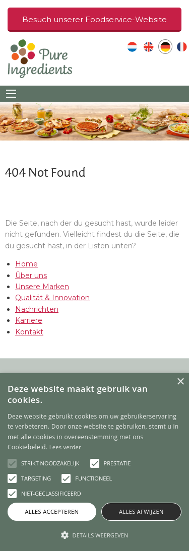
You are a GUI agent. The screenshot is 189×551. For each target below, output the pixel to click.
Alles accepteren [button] (52, 511)
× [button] (180, 382)
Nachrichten (36, 309)
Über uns (31, 275)
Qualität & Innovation (52, 297)
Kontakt (29, 331)
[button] (94, 535)
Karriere (28, 320)
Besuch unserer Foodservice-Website (94, 19)
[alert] (94, 462)
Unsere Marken (42, 286)
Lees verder (65, 447)
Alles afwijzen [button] (141, 511)
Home (26, 263)
